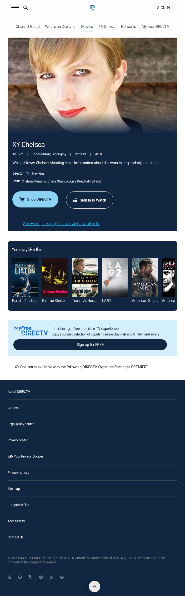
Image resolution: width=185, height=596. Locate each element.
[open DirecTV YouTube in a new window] (51, 577)
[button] (15, 7)
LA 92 (106, 300)
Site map (14, 488)
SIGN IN (163, 7)
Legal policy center (21, 424)
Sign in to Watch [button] (89, 200)
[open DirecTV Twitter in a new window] (30, 577)
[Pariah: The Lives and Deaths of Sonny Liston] (25, 277)
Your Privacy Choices (28, 456)
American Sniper (145, 300)
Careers (13, 407)
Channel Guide (27, 26)
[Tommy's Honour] (85, 277)
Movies (87, 26)
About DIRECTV (19, 391)
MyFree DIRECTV (155, 26)
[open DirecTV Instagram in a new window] (41, 577)
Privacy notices (18, 472)
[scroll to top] (94, 586)
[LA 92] (115, 277)
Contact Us (15, 537)
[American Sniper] (145, 277)
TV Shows (107, 26)
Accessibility (16, 521)
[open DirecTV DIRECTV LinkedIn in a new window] (9, 577)
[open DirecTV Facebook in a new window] (20, 577)
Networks (128, 26)
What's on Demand (60, 26)
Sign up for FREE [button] (90, 344)
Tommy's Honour (86, 300)
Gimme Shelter (54, 300)
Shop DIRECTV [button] (35, 199)
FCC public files (18, 504)
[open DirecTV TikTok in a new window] (62, 577)
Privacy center (18, 440)
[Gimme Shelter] (55, 277)
